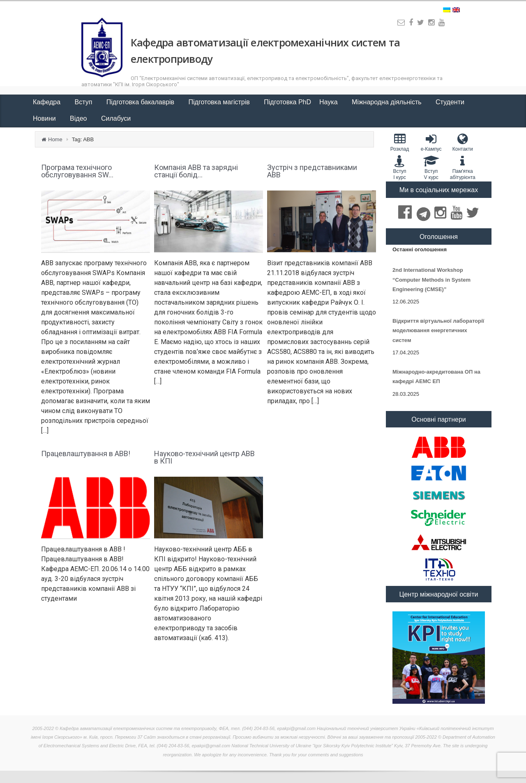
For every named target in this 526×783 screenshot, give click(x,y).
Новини (45, 118)
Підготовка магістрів (220, 102)
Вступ (84, 102)
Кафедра (47, 102)
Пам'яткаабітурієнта (462, 167)
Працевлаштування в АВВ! (85, 453)
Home (55, 139)
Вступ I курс (399, 167)
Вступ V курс (431, 167)
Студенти (451, 102)
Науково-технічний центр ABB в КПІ (204, 457)
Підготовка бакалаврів (141, 102)
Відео (79, 118)
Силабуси (116, 118)
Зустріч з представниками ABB (312, 171)
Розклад (399, 142)
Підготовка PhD (287, 102)
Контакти (462, 142)
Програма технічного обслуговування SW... (77, 171)
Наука (329, 102)
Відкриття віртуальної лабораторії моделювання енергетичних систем (438, 330)
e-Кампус (431, 142)
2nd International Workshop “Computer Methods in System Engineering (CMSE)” (431, 279)
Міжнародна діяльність (387, 102)
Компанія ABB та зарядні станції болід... (196, 171)
